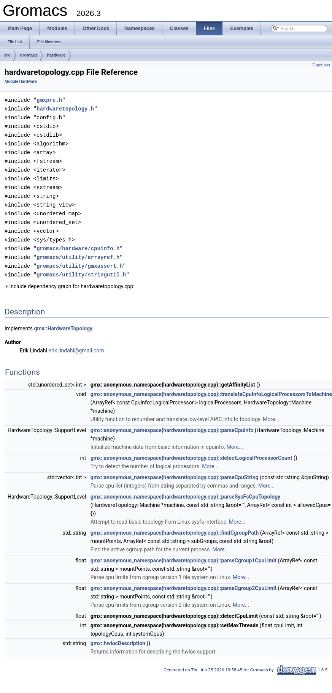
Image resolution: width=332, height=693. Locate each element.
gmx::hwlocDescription (118, 635)
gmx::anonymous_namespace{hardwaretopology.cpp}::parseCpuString (175, 469)
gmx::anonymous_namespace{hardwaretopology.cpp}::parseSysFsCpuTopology (185, 489)
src (7, 55)
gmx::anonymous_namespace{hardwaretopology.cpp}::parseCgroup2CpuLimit (183, 580)
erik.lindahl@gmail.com (76, 342)
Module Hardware (21, 81)
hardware (56, 55)
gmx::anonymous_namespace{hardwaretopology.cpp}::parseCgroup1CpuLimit (183, 552)
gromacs (29, 55)
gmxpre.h (49, 99)
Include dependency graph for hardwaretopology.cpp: (70, 278)
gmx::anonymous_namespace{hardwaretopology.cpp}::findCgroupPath (175, 525)
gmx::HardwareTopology (63, 320)
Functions (321, 65)
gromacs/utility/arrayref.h (78, 250)
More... (271, 411)
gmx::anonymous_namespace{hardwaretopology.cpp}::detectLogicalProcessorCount (191, 450)
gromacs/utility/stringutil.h (81, 266)
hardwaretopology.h (65, 108)
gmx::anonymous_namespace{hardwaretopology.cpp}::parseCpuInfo (172, 422)
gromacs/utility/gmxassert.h (80, 258)
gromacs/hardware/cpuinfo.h (78, 241)
